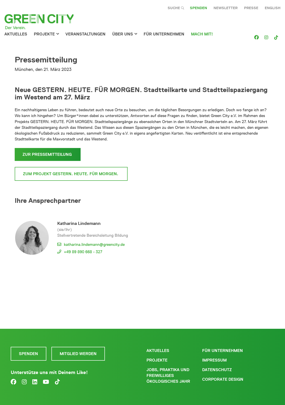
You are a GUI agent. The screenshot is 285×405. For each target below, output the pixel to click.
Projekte (44, 34)
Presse (251, 8)
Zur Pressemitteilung (47, 154)
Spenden (198, 8)
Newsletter (226, 8)
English (273, 8)
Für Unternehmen (222, 350)
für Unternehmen (164, 34)
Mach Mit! (202, 34)
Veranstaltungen (85, 34)
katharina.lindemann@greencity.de (94, 244)
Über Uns (122, 34)
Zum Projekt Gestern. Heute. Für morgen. (71, 173)
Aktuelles (15, 34)
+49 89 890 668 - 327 (83, 251)
